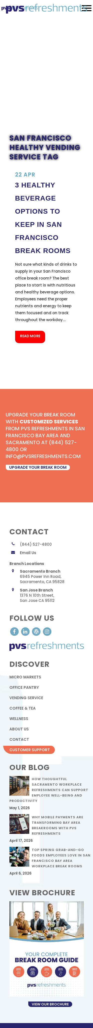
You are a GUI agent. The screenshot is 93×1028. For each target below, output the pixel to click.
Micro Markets (25, 677)
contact (19, 739)
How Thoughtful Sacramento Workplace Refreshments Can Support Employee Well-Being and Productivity (48, 790)
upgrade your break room (37, 467)
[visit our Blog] (36, 631)
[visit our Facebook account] (14, 631)
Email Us (28, 552)
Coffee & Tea (22, 708)
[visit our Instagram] (47, 631)
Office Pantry (24, 687)
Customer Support (29, 749)
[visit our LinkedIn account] (25, 631)
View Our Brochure (50, 1004)
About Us (19, 729)
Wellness (18, 718)
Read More (30, 336)
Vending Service (26, 697)
